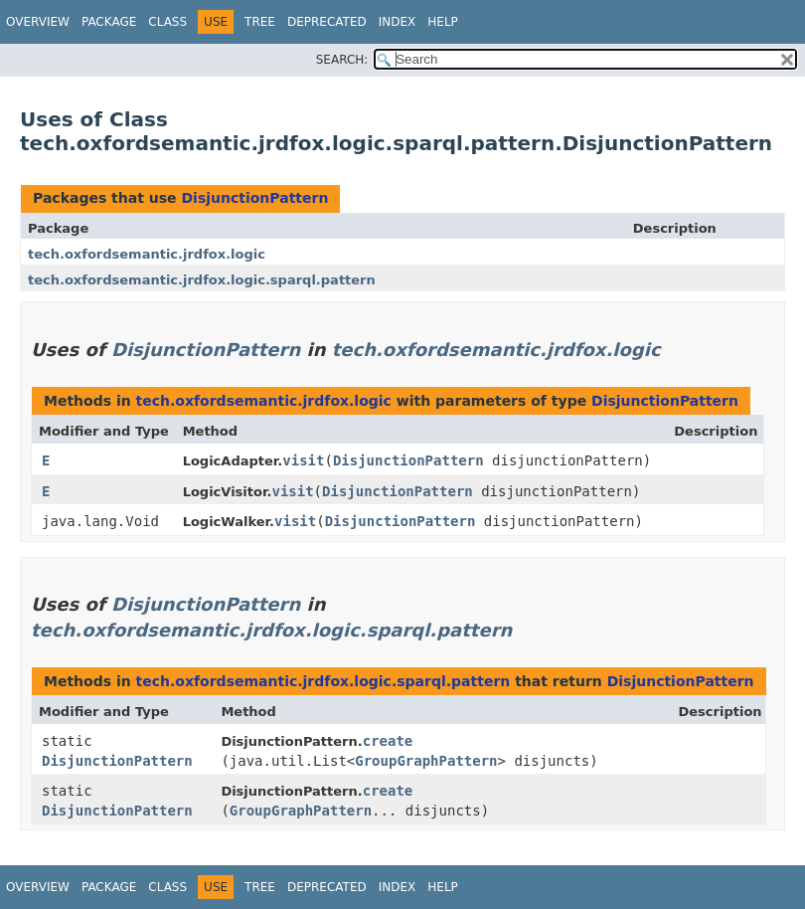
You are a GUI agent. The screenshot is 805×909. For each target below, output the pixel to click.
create (388, 741)
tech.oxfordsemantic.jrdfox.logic (146, 254)
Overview (38, 22)
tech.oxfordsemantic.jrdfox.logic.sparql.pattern (202, 280)
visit (303, 460)
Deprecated (327, 22)
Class (167, 22)
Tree (259, 22)
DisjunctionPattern (254, 198)
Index (397, 22)
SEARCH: (342, 60)
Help (442, 22)
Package (108, 22)
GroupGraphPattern (426, 761)
